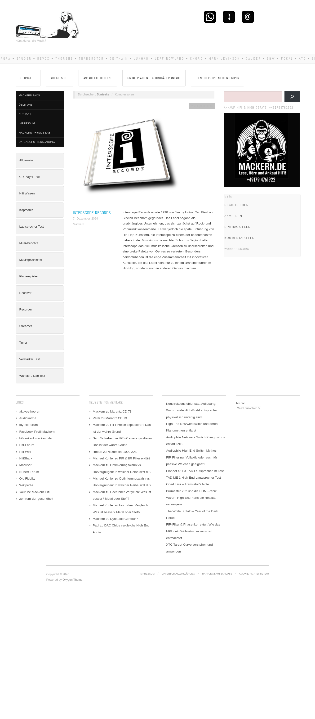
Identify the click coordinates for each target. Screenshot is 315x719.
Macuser (25, 465)
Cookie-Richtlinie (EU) (254, 573)
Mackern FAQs (29, 95)
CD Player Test (29, 177)
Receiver (25, 293)
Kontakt (25, 113)
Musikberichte (28, 243)
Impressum (27, 123)
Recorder (25, 309)
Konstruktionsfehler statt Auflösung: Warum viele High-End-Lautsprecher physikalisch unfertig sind (192, 410)
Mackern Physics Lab (34, 132)
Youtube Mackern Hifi (34, 492)
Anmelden (233, 216)
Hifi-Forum (26, 445)
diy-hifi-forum (28, 425)
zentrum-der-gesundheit (36, 498)
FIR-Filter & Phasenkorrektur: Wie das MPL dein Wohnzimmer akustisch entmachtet (193, 531)
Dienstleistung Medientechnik (217, 78)
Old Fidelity (27, 478)
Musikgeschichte (30, 259)
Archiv (240, 403)
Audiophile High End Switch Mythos (191, 450)
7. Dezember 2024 (85, 218)
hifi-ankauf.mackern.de (35, 438)
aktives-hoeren (29, 411)
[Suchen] (292, 96)
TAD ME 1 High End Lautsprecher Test (193, 477)
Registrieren (236, 205)
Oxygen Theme (72, 579)
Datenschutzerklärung (37, 141)
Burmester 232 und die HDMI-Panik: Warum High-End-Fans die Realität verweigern (191, 497)
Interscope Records (92, 212)
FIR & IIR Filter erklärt (134, 458)
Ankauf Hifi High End (98, 78)
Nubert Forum (29, 472)
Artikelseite (59, 78)
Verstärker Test (29, 359)
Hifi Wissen (27, 193)
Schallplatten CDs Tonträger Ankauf (154, 78)
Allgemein (26, 160)
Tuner (23, 342)
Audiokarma (27, 418)
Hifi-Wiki (25, 452)
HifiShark (25, 458)
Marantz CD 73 (121, 411)
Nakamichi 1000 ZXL (122, 452)
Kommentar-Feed (239, 238)
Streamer (25, 326)
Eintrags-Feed (237, 227)
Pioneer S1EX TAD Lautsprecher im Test (195, 471)
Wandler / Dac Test (32, 375)
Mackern (78, 224)
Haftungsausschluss (217, 573)
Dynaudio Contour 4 (124, 519)
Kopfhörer (26, 210)
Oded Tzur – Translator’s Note (187, 484)
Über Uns (25, 104)
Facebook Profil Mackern (37, 431)
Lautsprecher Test (31, 226)
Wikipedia (26, 485)
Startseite (28, 78)
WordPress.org (236, 249)
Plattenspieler (28, 276)
